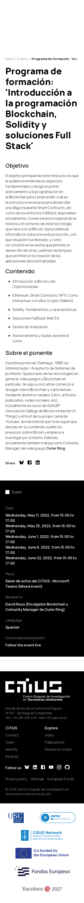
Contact (12, 735)
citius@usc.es (56, 718)
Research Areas (58, 749)
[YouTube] (51, 767)
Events (22, 59)
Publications (55, 742)
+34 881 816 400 (24, 718)
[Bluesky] (27, 767)
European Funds (60, 778)
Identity (11, 749)
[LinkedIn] (35, 767)
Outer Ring (55, 448)
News (9, 59)
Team (9, 742)
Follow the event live (23, 645)
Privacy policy (16, 778)
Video (49, 735)
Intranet (11, 756)
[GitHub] (67, 767)
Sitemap (37, 778)
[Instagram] (59, 767)
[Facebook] (43, 767)
